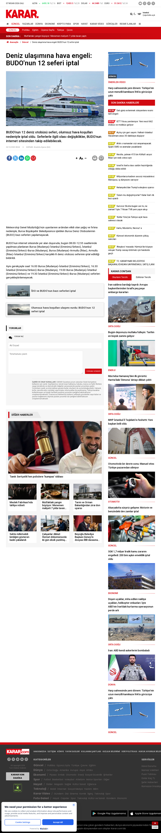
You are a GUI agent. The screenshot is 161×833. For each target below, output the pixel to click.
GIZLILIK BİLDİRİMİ (111, 751)
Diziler (49, 784)
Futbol (47, 779)
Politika (25, 30)
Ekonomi (50, 24)
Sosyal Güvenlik (93, 774)
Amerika (64, 770)
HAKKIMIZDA (39, 751)
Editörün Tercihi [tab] (143, 277)
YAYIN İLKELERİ (72, 751)
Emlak (61, 774)
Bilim (95, 789)
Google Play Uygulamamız (111, 813)
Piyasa (53, 774)
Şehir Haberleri (149, 782)
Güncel (15, 24)
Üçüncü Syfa (63, 765)
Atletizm (80, 779)
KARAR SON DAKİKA (17, 776)
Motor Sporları (94, 779)
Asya (82, 770)
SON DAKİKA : (13, 36)
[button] (76, 158)
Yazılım (88, 789)
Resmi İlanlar (128, 24)
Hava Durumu (148, 766)
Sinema (74, 793)
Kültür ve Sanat (96, 798)
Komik (82, 793)
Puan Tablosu (148, 774)
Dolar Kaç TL (148, 778)
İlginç (90, 793)
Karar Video (97, 24)
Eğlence (91, 784)
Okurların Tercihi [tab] (120, 277)
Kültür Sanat (79, 784)
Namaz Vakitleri (150, 770)
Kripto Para (64, 24)
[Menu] (139, 24)
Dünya (39, 24)
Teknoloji (39, 789)
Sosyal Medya (75, 789)
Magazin (58, 784)
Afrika (89, 770)
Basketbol (57, 779)
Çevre (70, 30)
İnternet (61, 789)
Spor (76, 24)
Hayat (84, 24)
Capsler (65, 798)
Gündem (58, 793)
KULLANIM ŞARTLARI (91, 751)
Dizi (67, 793)
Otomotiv (71, 774)
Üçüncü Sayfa (47, 30)
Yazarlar (27, 24)
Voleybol (69, 779)
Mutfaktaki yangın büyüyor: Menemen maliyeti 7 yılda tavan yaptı (55, 36)
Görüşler (111, 24)
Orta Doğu (52, 770)
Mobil (53, 789)
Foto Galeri (41, 798)
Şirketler (108, 774)
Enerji (81, 774)
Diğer (107, 779)
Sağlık (68, 784)
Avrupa (74, 770)
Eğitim (35, 30)
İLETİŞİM (52, 751)
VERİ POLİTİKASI (129, 751)
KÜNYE (60, 751)
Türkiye (60, 30)
